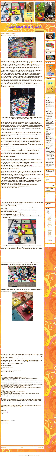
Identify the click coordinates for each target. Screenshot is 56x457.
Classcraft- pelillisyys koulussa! (49, 220)
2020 (47, 210)
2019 (47, 211)
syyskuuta (49, 217)
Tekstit (47, 179)
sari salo (48, 204)
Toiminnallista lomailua (49, 235)
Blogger (38, 455)
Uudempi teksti (3, 447)
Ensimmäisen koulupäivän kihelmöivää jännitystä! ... (49, 223)
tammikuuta (49, 240)
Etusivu (22, 447)
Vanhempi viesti (40, 447)
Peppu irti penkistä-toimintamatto (49, 230)
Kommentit (48, 180)
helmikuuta (49, 239)
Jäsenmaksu (47, 174)
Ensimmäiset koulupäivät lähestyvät (49, 232)
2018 (47, 212)
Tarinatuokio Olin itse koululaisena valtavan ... (49, 226)
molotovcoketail (31, 455)
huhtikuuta (49, 236)
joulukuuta (49, 213)
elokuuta (49, 218)
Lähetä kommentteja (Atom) (23, 449)
